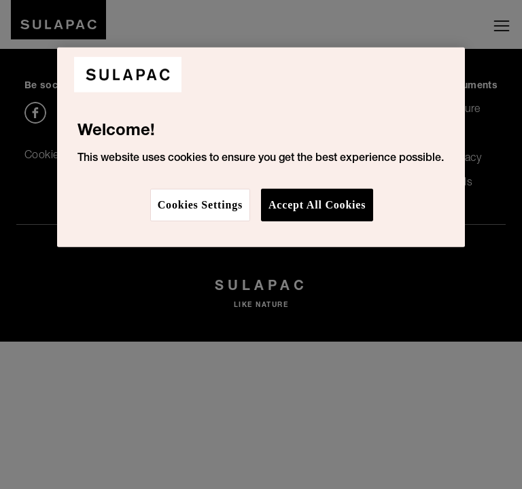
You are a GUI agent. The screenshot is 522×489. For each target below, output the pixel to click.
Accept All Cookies (317, 204)
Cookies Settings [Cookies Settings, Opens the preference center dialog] (200, 204)
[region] (261, 147)
